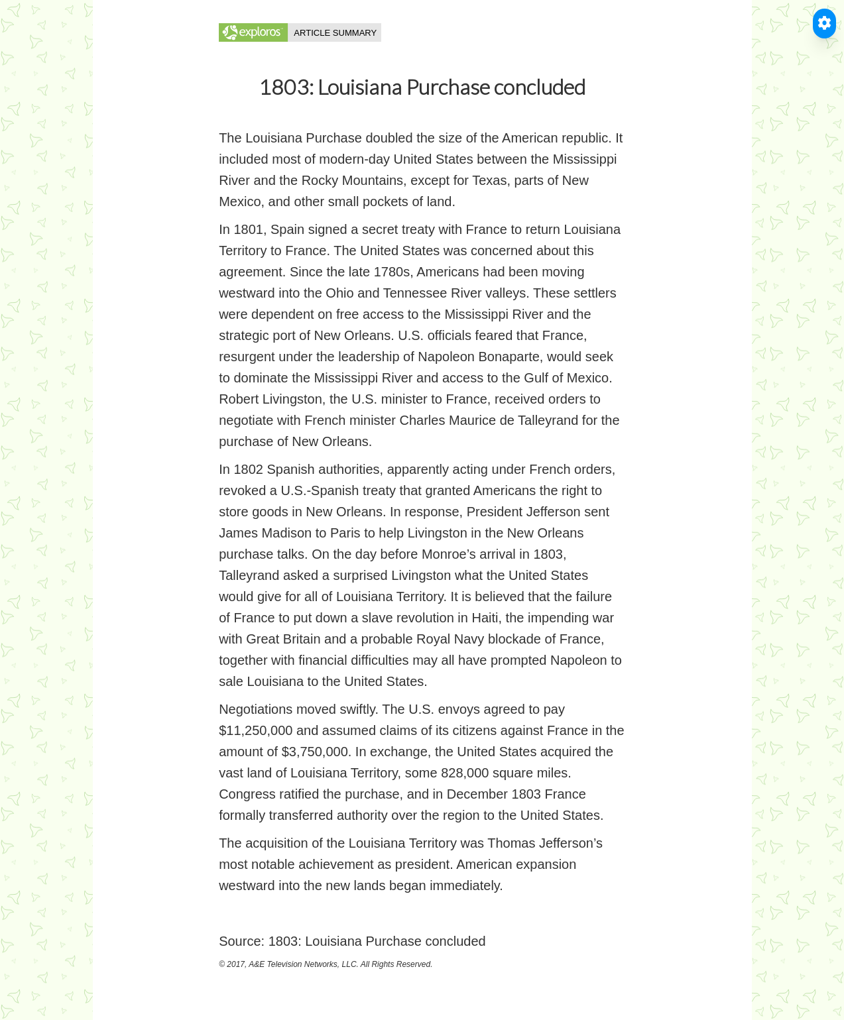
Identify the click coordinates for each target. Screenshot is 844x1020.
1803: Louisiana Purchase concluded (377, 941)
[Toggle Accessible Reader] (824, 23)
